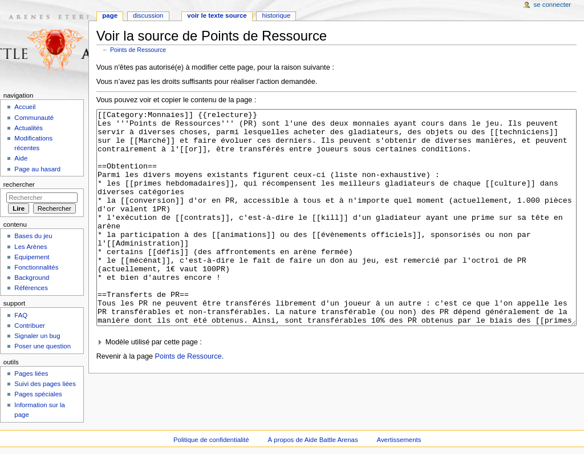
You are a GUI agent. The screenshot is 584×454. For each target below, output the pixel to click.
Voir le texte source (216, 15)
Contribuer (29, 325)
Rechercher (19, 184)
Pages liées (31, 373)
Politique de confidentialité (211, 439)
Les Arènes (30, 246)
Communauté (34, 117)
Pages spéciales (38, 394)
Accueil (24, 106)
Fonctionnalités (36, 267)
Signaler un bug (37, 335)
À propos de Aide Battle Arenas (313, 439)
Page (109, 15)
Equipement (31, 257)
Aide (20, 158)
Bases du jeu (33, 235)
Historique (276, 15)
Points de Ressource (138, 49)
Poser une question (42, 346)
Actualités (28, 127)
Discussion (148, 15)
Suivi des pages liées (45, 383)
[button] (336, 385)
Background (31, 277)
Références (31, 287)
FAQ (20, 315)
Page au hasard (37, 169)
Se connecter (552, 4)
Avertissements (399, 439)
